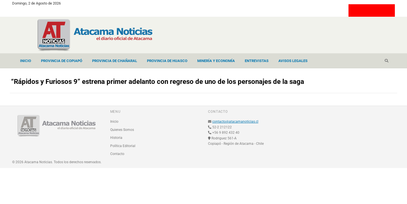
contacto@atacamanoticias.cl (235, 122)
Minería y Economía (216, 61)
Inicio (25, 61)
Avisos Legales (293, 61)
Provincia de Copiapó (61, 61)
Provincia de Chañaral (114, 61)
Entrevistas (257, 61)
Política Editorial (122, 146)
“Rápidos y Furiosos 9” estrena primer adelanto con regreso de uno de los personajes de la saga (157, 82)
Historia (116, 138)
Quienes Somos (122, 130)
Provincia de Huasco (167, 61)
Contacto (117, 154)
